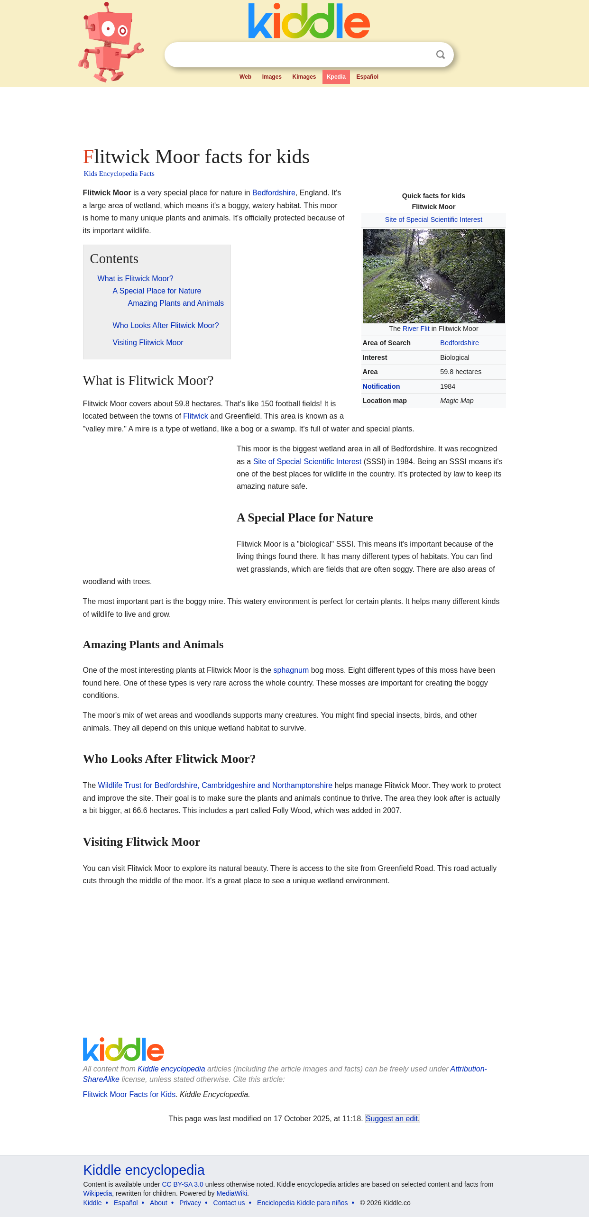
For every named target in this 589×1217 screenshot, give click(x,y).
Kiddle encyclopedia (171, 1069)
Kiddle (92, 1203)
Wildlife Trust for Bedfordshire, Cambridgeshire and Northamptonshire (215, 785)
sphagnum (291, 670)
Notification (381, 386)
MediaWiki (232, 1193)
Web (245, 76)
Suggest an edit (392, 1119)
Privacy (190, 1203)
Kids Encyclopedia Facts (119, 173)
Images (272, 76)
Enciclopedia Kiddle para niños (302, 1203)
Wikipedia (97, 1193)
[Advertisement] (294, 114)
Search (440, 54)
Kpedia (336, 76)
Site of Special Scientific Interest (434, 219)
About (158, 1203)
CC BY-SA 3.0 (182, 1184)
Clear (421, 55)
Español (367, 76)
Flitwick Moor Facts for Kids (129, 1094)
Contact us (229, 1203)
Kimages (304, 76)
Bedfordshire (459, 343)
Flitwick (195, 416)
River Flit (416, 328)
